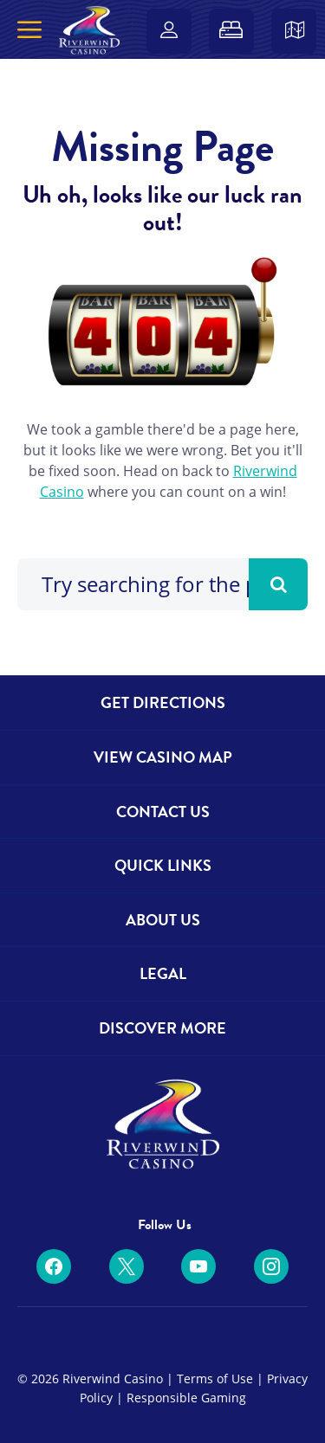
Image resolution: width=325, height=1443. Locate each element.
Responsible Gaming (186, 1397)
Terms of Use (215, 1378)
